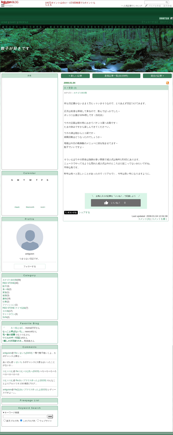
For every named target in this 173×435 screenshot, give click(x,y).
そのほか (9, 5)
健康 (5, 295)
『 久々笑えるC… (14, 328)
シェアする (84, 212)
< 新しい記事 (75, 75)
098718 (164, 18)
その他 (6, 311)
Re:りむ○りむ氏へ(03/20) (28, 371)
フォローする (29, 266)
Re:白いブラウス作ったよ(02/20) (31, 380)
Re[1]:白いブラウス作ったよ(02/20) (31, 389)
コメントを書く (159, 219)
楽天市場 (167, 6)
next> (43, 207)
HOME (4, 22)
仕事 (5, 301)
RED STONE (9, 283)
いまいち (18, 362)
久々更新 (68, 88)
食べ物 (6, 289)
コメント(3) (144, 219)
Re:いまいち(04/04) (23, 353)
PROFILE (23, 22)
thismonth (30, 207)
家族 (5, 292)
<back (17, 207)
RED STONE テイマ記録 (14, 308)
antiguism (7, 353)
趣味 (5, 298)
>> (131, 6)
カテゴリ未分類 (10, 280)
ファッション (9, 305)
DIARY (13, 22)
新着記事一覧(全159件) (116, 75)
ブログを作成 (154, 6)
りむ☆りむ (8, 371)
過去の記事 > (157, 75)
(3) (75, 88)
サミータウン (9, 314)
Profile (29, 219)
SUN (5, 317)
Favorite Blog (29, 323)
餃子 (5, 286)
